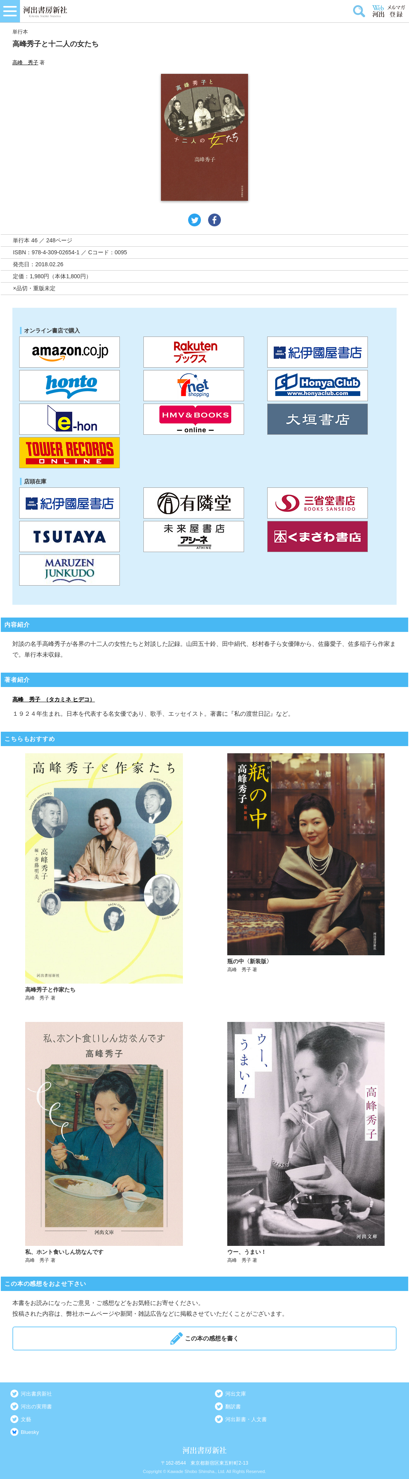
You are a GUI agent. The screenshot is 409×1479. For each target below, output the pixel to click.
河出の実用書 (36, 1407)
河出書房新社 (36, 1394)
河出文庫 (235, 1394)
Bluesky (30, 1432)
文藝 (26, 1419)
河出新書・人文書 (246, 1419)
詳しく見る (104, 877)
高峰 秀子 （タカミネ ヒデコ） (53, 699)
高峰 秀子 (25, 62)
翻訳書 (233, 1407)
